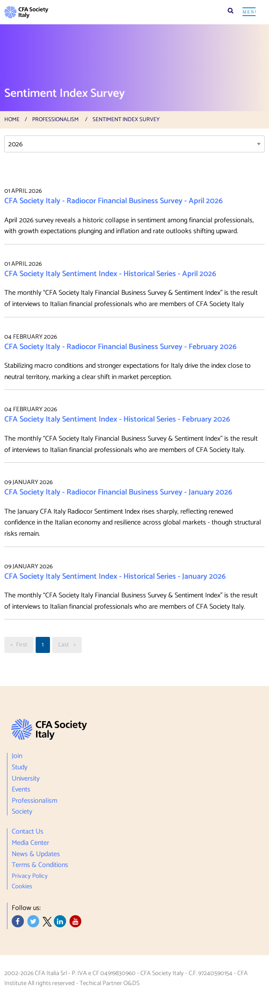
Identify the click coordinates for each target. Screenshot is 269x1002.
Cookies (22, 885)
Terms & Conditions (40, 865)
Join (17, 757)
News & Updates (36, 854)
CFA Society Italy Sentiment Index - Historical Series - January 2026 (115, 576)
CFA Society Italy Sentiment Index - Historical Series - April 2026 (110, 273)
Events (21, 789)
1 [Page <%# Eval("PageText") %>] (42, 645)
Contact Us (27, 832)
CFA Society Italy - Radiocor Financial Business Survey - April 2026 (113, 201)
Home (12, 119)
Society (22, 811)
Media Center (30, 843)
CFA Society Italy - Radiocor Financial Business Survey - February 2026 (120, 346)
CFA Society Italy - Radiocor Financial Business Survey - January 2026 (118, 492)
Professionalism (55, 119)
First (24, 645)
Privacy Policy (30, 876)
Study (19, 767)
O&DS (131, 983)
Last (70, 645)
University (26, 778)
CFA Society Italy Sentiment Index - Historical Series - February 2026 (117, 419)
